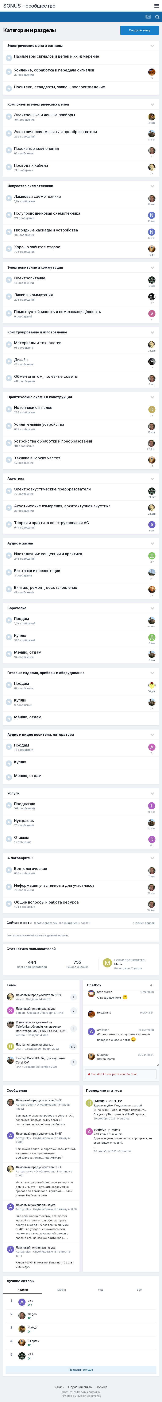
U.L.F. (19, 1048)
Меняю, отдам (27, 652)
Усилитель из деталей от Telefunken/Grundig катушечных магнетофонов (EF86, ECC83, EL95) (41, 1027)
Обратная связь (80, 1387)
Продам (21, 618)
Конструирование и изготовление (37, 332)
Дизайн (21, 359)
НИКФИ (99, 1101)
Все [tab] (139, 1289)
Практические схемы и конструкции (39, 397)
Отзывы (21, 837)
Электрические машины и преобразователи (55, 131)
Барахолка (16, 608)
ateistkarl (103, 1030)
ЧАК (18, 1066)
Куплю (20, 635)
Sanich (20, 1012)
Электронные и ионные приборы (44, 115)
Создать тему (139, 30)
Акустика (15, 478)
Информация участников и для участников (54, 885)
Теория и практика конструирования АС (51, 523)
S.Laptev (102, 1054)
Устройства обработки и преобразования (53, 441)
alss (28, 1138)
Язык (59, 1387)
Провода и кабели (31, 165)
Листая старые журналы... (34, 1044)
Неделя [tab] (23, 1289)
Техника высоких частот (37, 458)
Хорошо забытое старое (37, 247)
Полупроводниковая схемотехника (47, 213)
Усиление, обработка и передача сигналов (54, 70)
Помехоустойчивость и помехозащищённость (57, 311)
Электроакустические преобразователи (52, 489)
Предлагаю (24, 804)
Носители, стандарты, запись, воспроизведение (59, 87)
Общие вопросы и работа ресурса (46, 902)
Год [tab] (100, 1289)
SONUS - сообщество (29, 6)
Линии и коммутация (33, 295)
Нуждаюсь (24, 820)
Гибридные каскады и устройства (46, 230)
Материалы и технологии (37, 343)
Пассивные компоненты (36, 148)
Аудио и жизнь (20, 543)
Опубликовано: (55, 1209)
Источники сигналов (33, 407)
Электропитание (29, 278)
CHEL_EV (115, 1101)
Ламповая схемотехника (37, 196)
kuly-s (20, 999)
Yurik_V (32, 1327)
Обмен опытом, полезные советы (46, 376)
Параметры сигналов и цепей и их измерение (56, 56)
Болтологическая (30, 868)
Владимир (104, 1012)
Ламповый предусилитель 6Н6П (39, 995)
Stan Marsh (104, 992)
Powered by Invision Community (81, 1395)
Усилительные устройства (39, 424)
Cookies (101, 1387)
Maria (118, 964)
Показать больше (81, 1369)
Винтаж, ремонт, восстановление (45, 587)
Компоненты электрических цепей (38, 104)
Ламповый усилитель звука (35, 1008)
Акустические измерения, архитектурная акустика (62, 506)
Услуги (13, 793)
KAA (30, 1354)
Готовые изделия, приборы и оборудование (46, 673)
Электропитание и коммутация (35, 267)
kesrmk (20, 1035)
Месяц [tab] (61, 1289)
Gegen (30, 1104)
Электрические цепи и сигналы (35, 46)
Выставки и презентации (37, 570)
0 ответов (123, 1118)
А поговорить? (20, 858)
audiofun (100, 1129)
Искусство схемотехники (30, 186)
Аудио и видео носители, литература (40, 734)
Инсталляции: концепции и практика (48, 554)
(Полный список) (144, 923)
